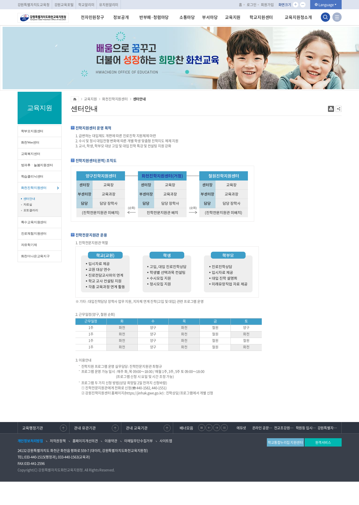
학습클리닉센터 (32, 176)
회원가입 (267, 4)
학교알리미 (86, 4)
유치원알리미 (108, 4)
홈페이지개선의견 (85, 440)
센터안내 (29, 198)
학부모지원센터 (32, 131)
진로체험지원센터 (34, 233)
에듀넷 (241, 427)
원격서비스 (323, 442)
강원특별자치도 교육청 (328, 427)
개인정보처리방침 (30, 440)
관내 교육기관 (137, 428)
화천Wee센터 (30, 142)
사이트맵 (165, 440)
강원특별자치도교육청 (34, 4)
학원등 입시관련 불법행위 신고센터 (307, 427)
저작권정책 (58, 440)
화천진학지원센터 (34, 188)
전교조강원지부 (285, 427)
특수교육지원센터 (34, 222)
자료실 (27, 204)
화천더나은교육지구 (35, 256)
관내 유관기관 (85, 428)
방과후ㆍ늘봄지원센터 (37, 165)
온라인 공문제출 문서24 (263, 427)
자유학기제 (29, 245)
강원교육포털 (64, 4)
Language (326, 4)
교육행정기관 (32, 428)
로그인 (251, 4)
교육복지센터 (30, 154)
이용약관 (111, 440)
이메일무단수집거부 (138, 440)
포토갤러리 (30, 210)
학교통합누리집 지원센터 (285, 442)
